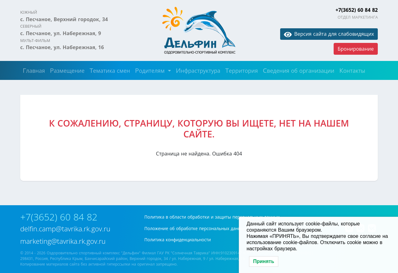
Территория (241, 70)
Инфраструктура (198, 70)
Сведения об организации (298, 70)
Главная (34, 70)
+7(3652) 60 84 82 (357, 10)
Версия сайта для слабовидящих (329, 33)
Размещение (67, 70)
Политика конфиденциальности (177, 240)
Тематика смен (110, 70)
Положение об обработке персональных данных (195, 228)
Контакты (352, 70)
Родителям (150, 70)
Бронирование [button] (356, 48)
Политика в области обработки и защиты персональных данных (212, 217)
